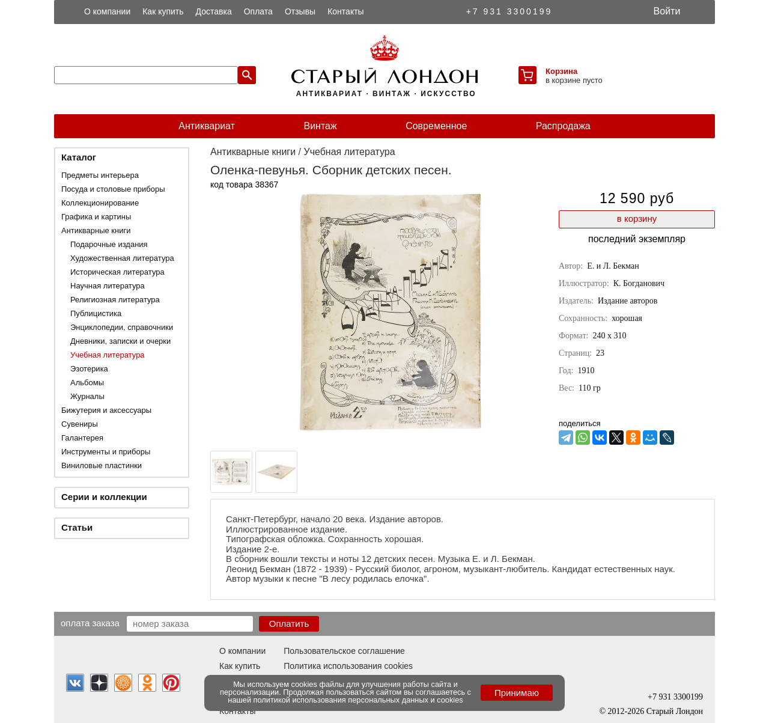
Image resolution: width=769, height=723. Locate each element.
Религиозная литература (115, 299)
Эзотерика (89, 368)
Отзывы (300, 11)
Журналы (87, 396)
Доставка (214, 11)
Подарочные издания (109, 244)
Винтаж (319, 126)
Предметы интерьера (100, 175)
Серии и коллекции (104, 497)
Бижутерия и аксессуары (106, 410)
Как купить (162, 11)
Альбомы (87, 382)
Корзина (561, 71)
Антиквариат (206, 126)
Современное (436, 126)
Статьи (77, 527)
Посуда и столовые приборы (113, 189)
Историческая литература (117, 271)
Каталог (78, 157)
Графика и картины (96, 216)
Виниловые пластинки (101, 465)
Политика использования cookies (348, 666)
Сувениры (79, 424)
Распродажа (563, 126)
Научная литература (107, 285)
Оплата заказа (90, 622)
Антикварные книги (95, 230)
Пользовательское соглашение (344, 651)
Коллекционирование (100, 202)
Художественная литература (122, 258)
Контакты (345, 11)
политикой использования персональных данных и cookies (358, 699)
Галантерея (82, 437)
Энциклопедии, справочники (121, 327)
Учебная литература (107, 354)
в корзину (637, 218)
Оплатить (289, 623)
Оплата (258, 11)
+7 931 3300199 (509, 11)
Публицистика (95, 313)
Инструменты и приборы (105, 451)
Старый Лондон (674, 711)
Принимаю (516, 693)
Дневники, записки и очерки (120, 341)
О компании (107, 11)
